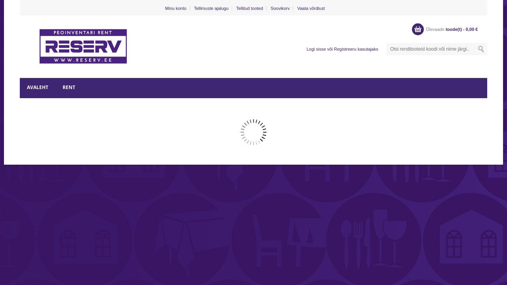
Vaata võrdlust (311, 8)
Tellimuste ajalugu (211, 8)
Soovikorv (280, 8)
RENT (69, 87)
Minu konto (176, 8)
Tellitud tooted (249, 8)
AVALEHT (37, 87)
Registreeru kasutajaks (356, 49)
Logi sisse (316, 49)
